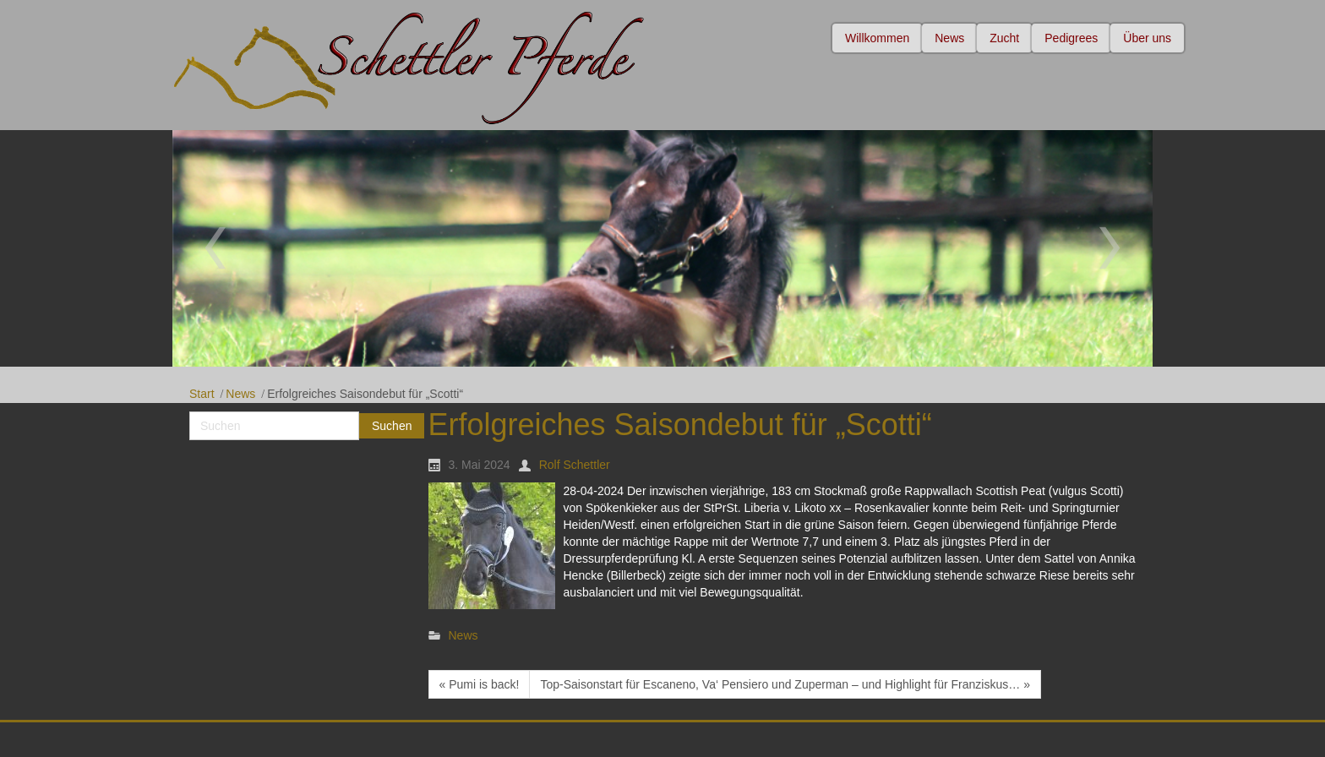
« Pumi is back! (479, 684)
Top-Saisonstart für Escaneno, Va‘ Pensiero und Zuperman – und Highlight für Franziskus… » (784, 684)
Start (202, 393)
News (240, 393)
